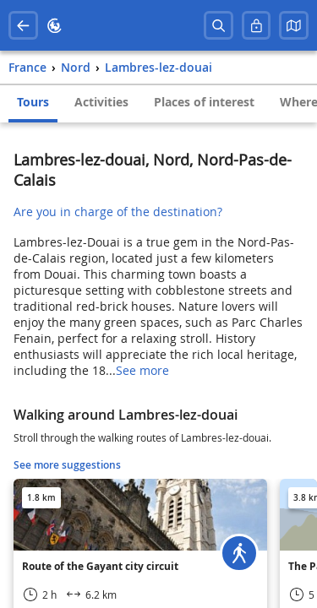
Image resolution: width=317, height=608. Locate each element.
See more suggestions (67, 465)
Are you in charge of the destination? (118, 212)
